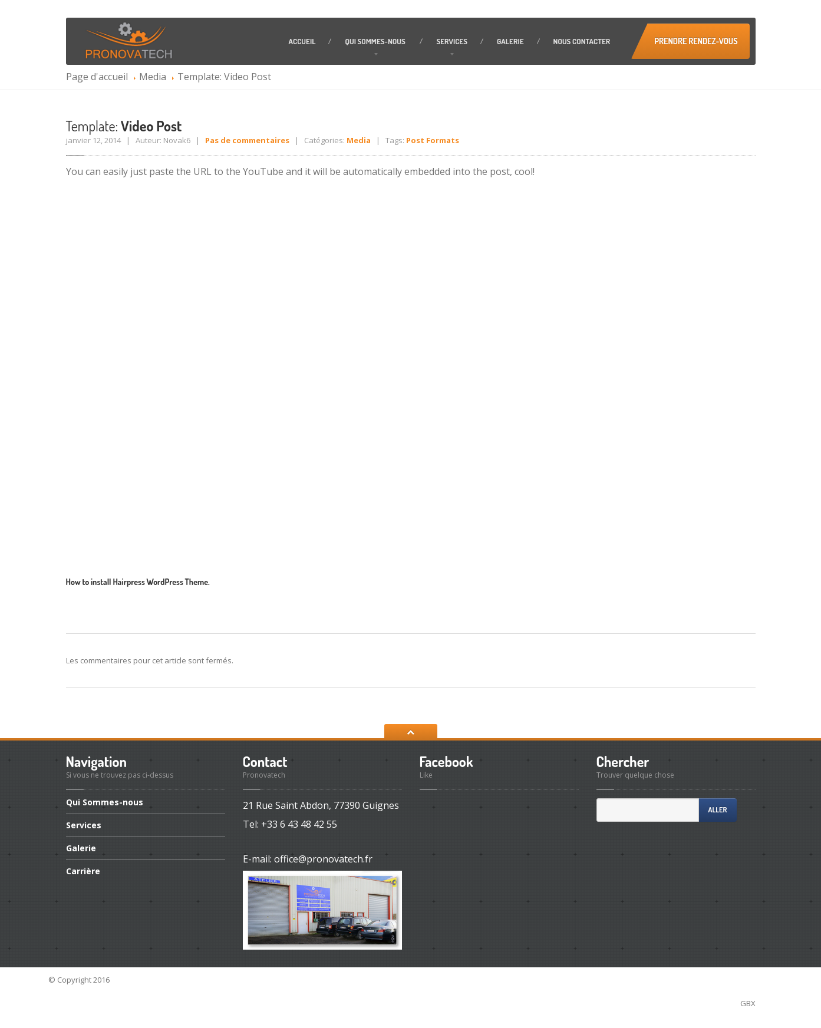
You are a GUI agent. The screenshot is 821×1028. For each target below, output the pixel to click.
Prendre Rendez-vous (695, 41)
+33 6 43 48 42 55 (299, 824)
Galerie (510, 41)
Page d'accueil (97, 76)
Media (152, 76)
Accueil (302, 41)
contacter (582, 41)
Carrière (83, 871)
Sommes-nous (376, 41)
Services (451, 41)
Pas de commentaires (247, 140)
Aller (717, 809)
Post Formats (432, 140)
